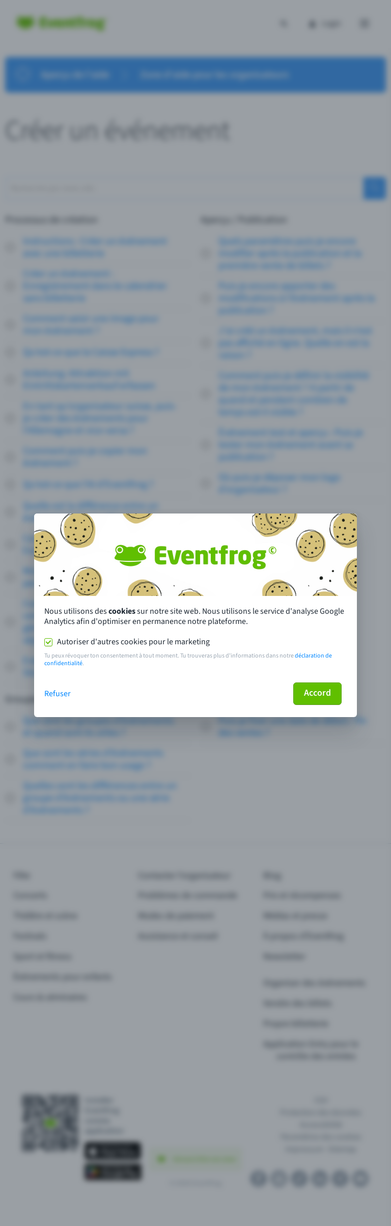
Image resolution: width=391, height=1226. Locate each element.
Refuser (57, 694)
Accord (317, 693)
